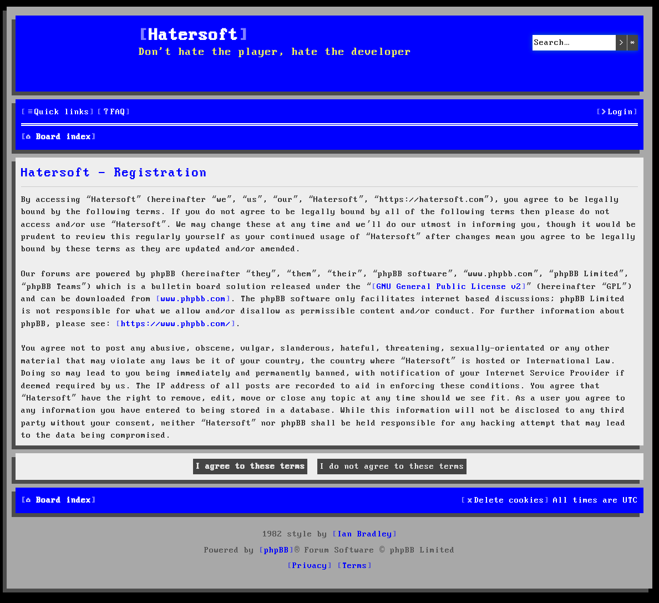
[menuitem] (113, 112)
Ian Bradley (364, 534)
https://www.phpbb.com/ (176, 324)
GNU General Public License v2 (449, 286)
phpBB (276, 550)
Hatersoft (194, 36)
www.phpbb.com (193, 299)
